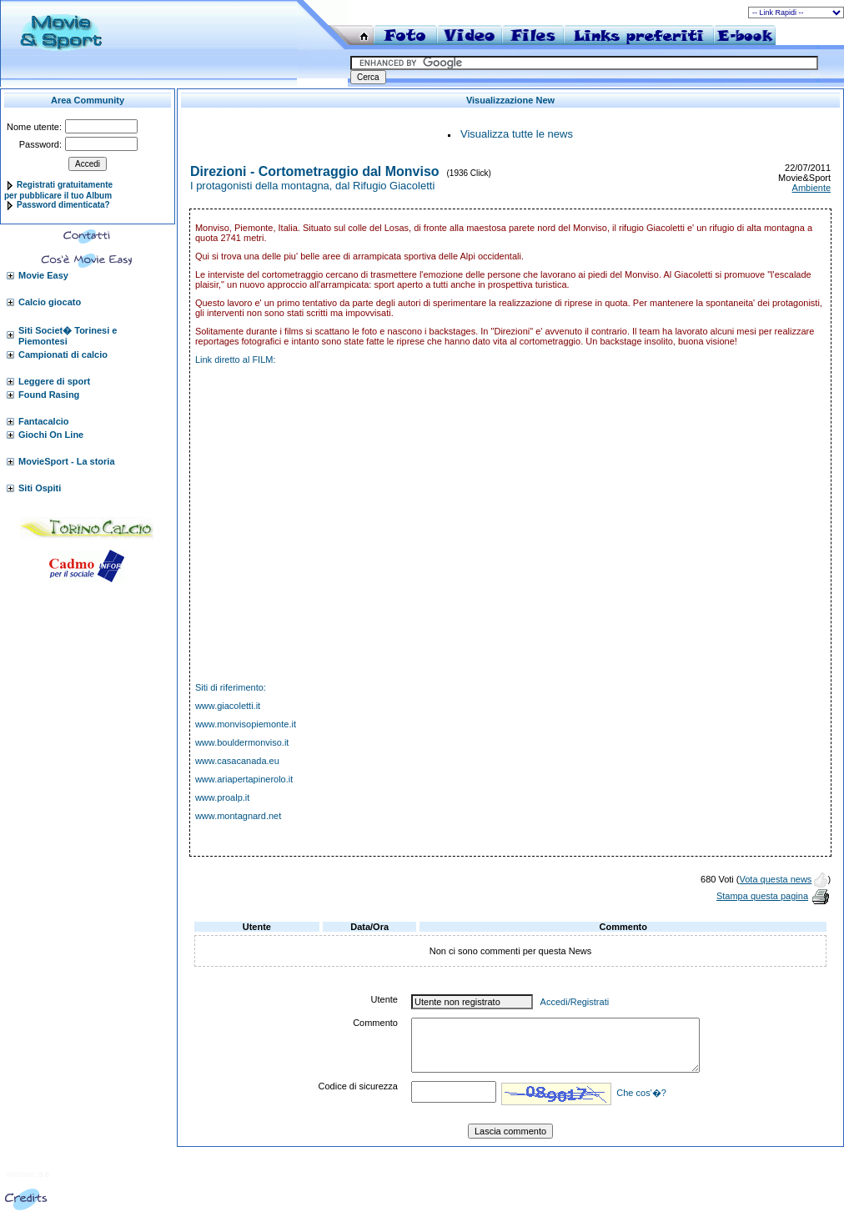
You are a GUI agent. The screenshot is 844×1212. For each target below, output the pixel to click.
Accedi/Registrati (575, 1002)
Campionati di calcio (63, 355)
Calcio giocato (49, 302)
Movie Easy (43, 275)
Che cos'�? (641, 1093)
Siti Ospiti (39, 488)
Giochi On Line (50, 435)
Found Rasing (48, 395)
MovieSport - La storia (66, 461)
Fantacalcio (43, 421)
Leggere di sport (54, 381)
